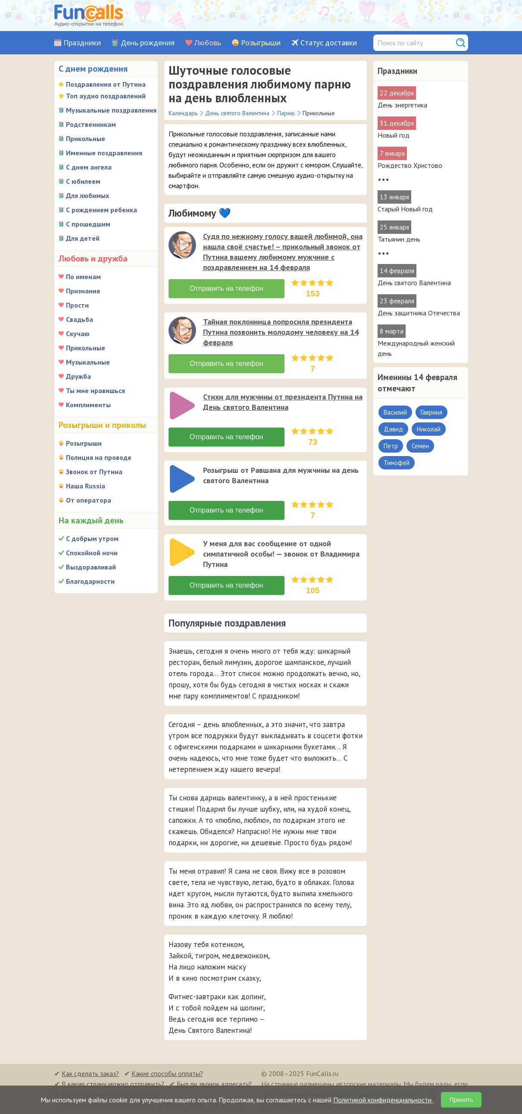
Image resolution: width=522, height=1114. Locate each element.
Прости (77, 305)
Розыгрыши (261, 42)
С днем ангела (89, 167)
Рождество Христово (410, 165)
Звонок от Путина (94, 471)
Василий (395, 412)
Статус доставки (328, 42)
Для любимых (87, 195)
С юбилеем (83, 181)
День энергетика (402, 105)
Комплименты (88, 404)
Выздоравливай (91, 567)
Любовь (207, 42)
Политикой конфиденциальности (383, 1099)
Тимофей (396, 463)
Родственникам (91, 124)
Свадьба (79, 319)
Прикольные (85, 138)
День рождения (148, 42)
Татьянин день (399, 239)
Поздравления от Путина (106, 84)
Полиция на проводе (98, 457)
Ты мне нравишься (95, 390)
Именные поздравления (104, 152)
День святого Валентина (414, 282)
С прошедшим (88, 224)
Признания (83, 290)
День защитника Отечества (419, 312)
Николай (429, 429)
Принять (461, 1099)
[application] (183, 246)
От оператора (88, 500)
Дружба (78, 376)
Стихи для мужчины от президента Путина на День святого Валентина (283, 402)
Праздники (82, 42)
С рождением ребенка (101, 209)
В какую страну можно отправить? (113, 1083)
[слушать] (182, 245)
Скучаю (78, 333)
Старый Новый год (405, 209)
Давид (393, 429)
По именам (83, 276)
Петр (391, 446)
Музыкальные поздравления (111, 110)
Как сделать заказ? (90, 1073)
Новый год (393, 135)
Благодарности (90, 581)
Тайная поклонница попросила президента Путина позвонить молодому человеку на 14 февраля (281, 332)
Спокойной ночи (92, 552)
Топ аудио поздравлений (106, 95)
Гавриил (431, 412)
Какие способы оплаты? (167, 1073)
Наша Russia (85, 485)
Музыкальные (88, 362)
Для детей (83, 238)
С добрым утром (92, 538)
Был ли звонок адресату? (214, 1083)
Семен (420, 446)
